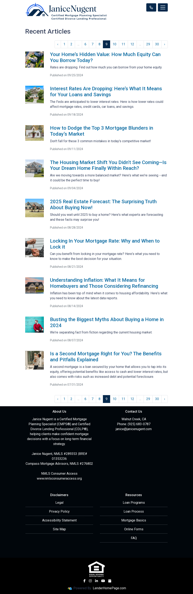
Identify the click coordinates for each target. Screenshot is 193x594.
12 (132, 44)
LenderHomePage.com (109, 588)
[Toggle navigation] (163, 7)
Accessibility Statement (59, 520)
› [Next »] (164, 44)
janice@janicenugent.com (134, 429)
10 (114, 44)
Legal (59, 503)
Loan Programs (134, 503)
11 (123, 44)
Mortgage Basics (133, 520)
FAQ (134, 538)
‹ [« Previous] (57, 44)
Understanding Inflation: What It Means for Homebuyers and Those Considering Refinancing (104, 283)
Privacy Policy (59, 511)
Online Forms (133, 529)
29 (148, 44)
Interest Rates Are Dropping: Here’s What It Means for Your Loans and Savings (106, 91)
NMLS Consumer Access (59, 473)
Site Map (59, 529)
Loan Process (134, 511)
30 (157, 44)
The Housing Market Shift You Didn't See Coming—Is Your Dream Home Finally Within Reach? (108, 165)
